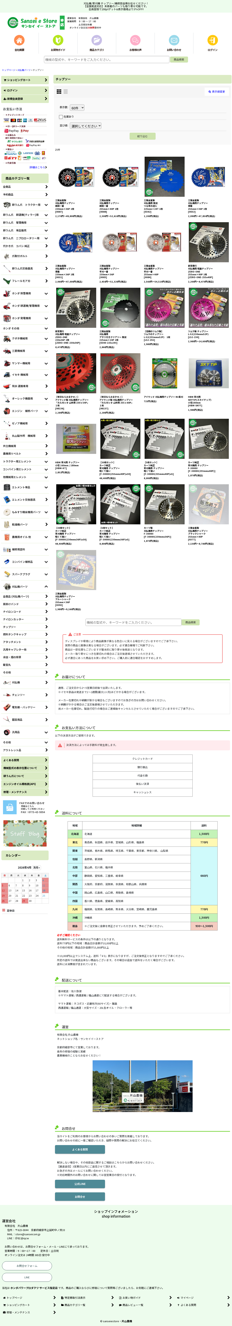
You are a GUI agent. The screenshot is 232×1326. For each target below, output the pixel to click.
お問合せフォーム (27, 1266)
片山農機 (127, 1321)
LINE (27, 1277)
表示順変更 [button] (217, 91)
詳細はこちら (38, 167)
